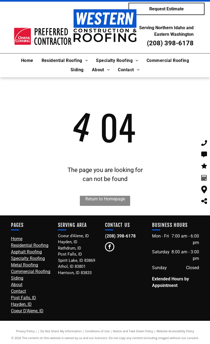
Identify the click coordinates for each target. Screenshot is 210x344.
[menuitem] (27, 60)
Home (16, 238)
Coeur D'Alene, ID (27, 310)
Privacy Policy (25, 331)
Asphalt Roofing (26, 251)
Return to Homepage (105, 198)
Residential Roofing (29, 245)
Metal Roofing (24, 265)
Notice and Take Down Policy (133, 331)
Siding (17, 278)
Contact (18, 291)
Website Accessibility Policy (175, 331)
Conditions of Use (97, 331)
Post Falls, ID (23, 297)
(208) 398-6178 (170, 43)
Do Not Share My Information (61, 331)
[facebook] (109, 247)
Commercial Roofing (30, 271)
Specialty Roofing (28, 258)
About (16, 284)
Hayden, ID (21, 304)
